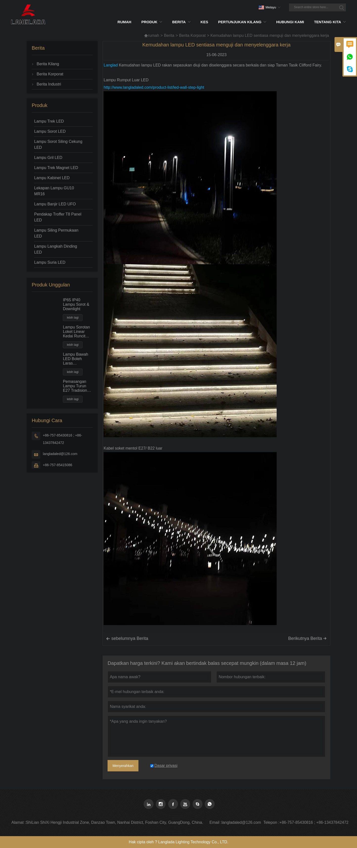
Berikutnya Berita (307, 638)
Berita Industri (49, 84)
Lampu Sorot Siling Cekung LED (58, 144)
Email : (215, 822)
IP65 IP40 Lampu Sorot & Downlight (76, 304)
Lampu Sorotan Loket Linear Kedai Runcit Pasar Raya (76, 331)
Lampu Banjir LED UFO (55, 204)
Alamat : (18, 822)
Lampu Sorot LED (50, 131)
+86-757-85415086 (57, 465)
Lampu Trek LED (49, 121)
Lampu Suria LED (49, 262)
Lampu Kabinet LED (51, 178)
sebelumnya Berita (127, 638)
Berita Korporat (192, 35)
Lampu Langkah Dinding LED (55, 249)
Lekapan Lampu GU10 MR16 (54, 191)
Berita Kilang (48, 64)
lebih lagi (72, 317)
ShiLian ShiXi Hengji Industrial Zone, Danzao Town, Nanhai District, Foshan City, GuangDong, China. (114, 822)
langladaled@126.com (60, 454)
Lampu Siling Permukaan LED (56, 233)
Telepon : (271, 822)
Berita (169, 35)
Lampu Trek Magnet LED (56, 168)
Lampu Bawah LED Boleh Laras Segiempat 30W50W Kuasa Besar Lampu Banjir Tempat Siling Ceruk (77, 359)
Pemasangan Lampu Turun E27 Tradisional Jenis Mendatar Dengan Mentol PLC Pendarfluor (77, 386)
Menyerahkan (123, 766)
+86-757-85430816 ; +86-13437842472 (62, 439)
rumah (151, 35)
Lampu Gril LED (48, 157)
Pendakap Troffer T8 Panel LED (57, 217)
